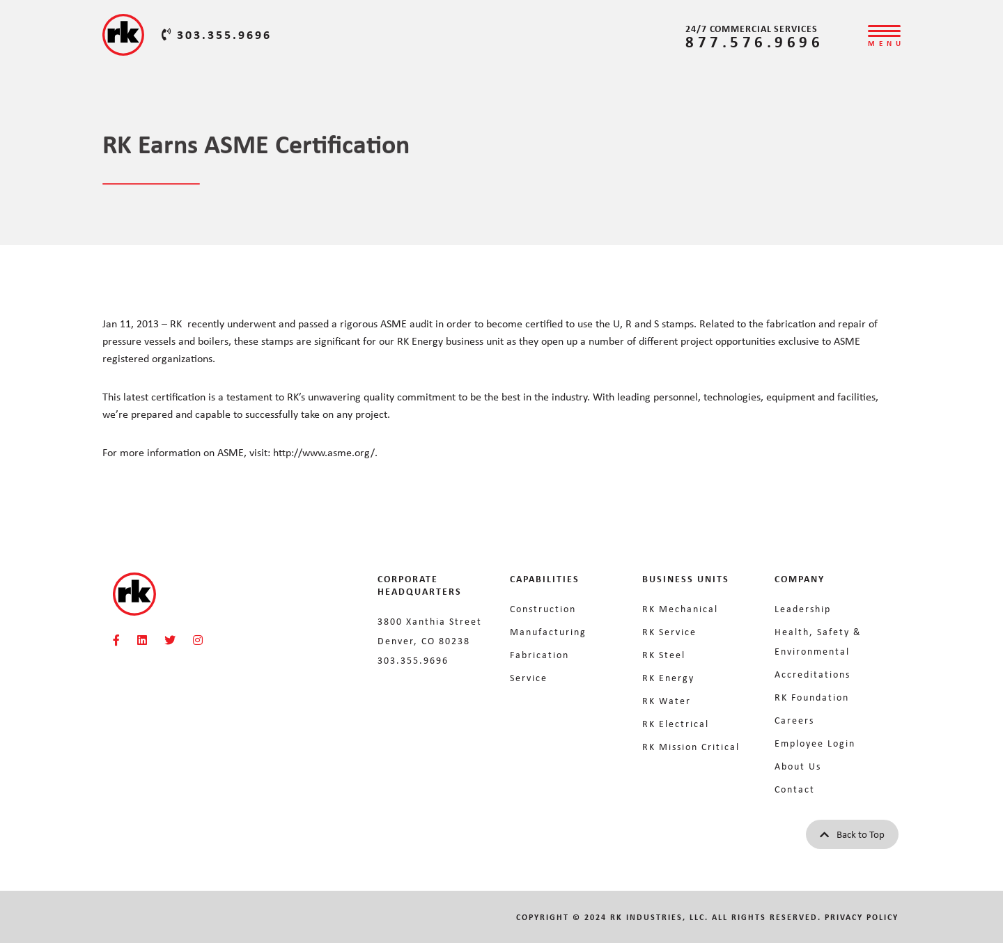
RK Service (669, 631)
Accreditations (812, 673)
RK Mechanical (680, 608)
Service (528, 677)
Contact (795, 788)
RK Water (666, 700)
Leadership (803, 608)
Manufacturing (548, 631)
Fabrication (539, 654)
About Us (798, 765)
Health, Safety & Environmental (818, 641)
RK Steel (663, 654)
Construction (543, 608)
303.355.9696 (217, 34)
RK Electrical (675, 723)
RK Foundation (812, 696)
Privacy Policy (862, 917)
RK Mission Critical (691, 746)
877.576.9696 (754, 41)
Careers (794, 719)
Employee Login (815, 742)
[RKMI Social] (116, 640)
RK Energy (668, 677)
